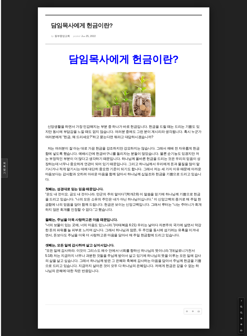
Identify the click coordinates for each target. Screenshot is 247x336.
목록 (4, 168)
